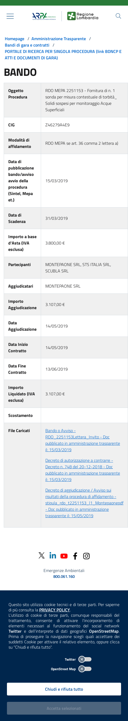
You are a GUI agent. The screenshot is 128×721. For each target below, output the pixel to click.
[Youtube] (64, 555)
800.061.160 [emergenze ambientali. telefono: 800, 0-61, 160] (64, 576)
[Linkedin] (53, 555)
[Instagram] (86, 555)
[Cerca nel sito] (118, 16)
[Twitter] (41, 556)
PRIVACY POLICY (54, 610)
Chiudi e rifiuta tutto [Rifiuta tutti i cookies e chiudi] (64, 689)
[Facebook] (75, 555)
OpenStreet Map (71, 669)
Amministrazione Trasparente (58, 38)
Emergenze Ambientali (64, 570)
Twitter (78, 659)
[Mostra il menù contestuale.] (10, 16)
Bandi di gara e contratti (27, 45)
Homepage (14, 38)
